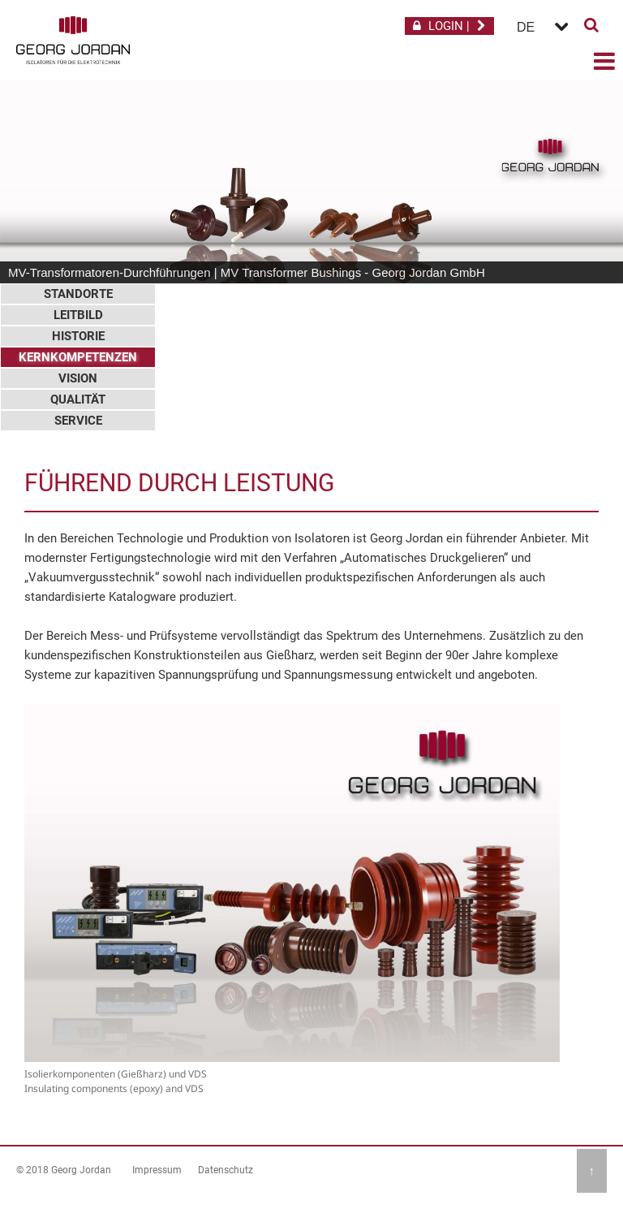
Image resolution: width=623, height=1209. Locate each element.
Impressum (157, 1170)
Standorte (78, 294)
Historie (78, 336)
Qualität (77, 399)
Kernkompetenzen (78, 357)
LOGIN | (449, 26)
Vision (77, 378)
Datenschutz (225, 1170)
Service (78, 420)
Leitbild (78, 315)
